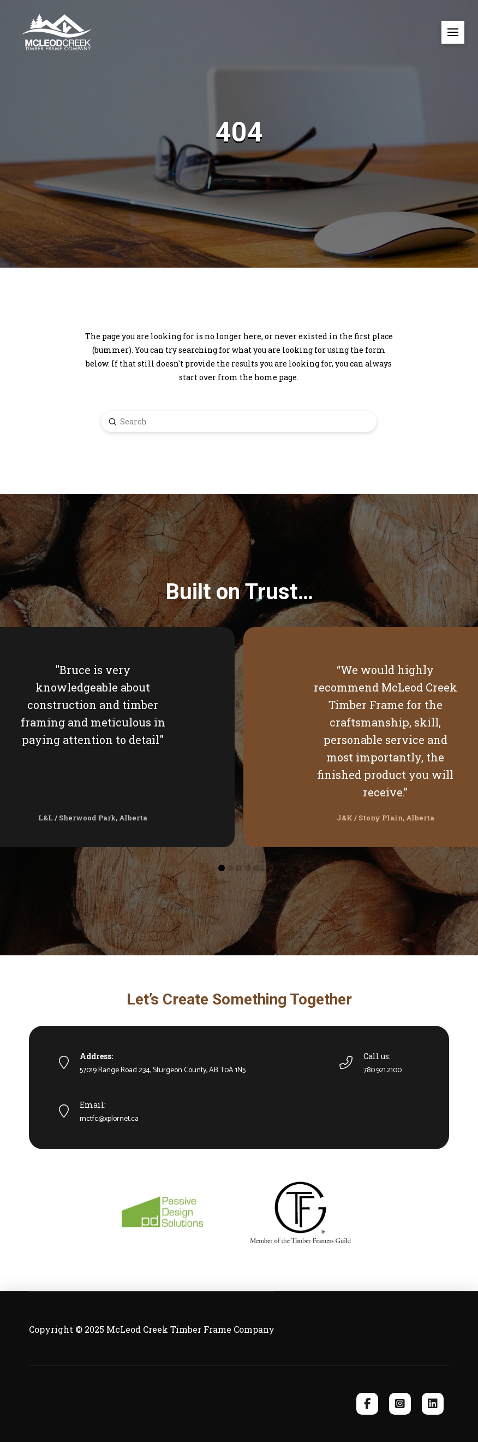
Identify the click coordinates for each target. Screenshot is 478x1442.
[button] (452, 32)
